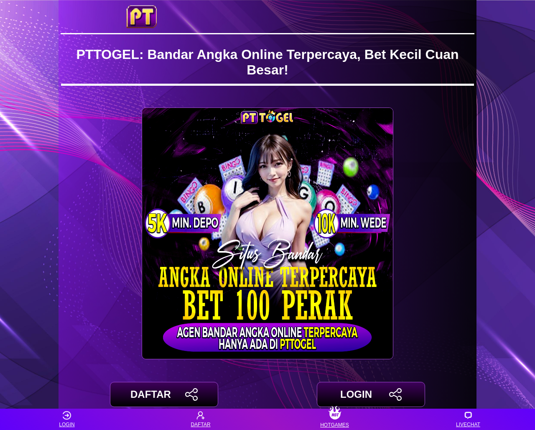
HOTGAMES (334, 419)
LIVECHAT (468, 419)
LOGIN (371, 394)
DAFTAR (164, 394)
